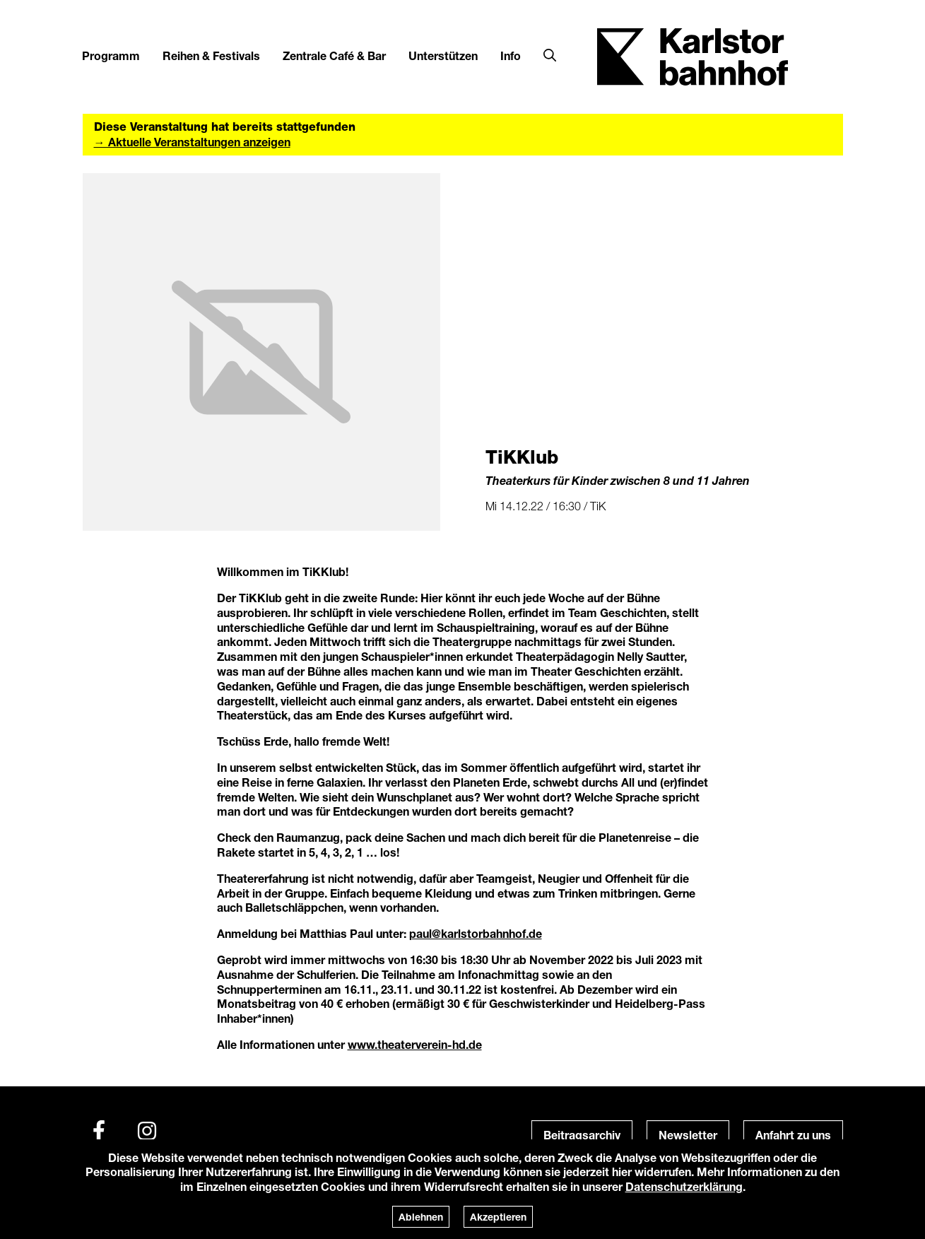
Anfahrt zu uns (793, 1134)
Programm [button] (111, 55)
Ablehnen (421, 1217)
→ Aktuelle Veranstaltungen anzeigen (192, 141)
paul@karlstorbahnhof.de (475, 933)
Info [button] (510, 55)
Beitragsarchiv (581, 1134)
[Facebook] (99, 1130)
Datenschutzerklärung (684, 1186)
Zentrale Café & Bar (334, 55)
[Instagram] (147, 1130)
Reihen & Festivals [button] (211, 55)
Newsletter (688, 1134)
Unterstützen (443, 55)
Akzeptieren (498, 1217)
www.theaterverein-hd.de (415, 1044)
